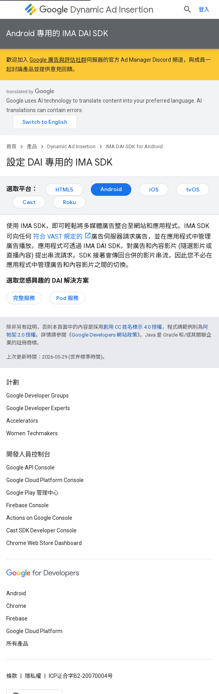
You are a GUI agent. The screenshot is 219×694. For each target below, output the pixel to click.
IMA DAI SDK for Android (134, 146)
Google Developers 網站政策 (104, 335)
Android (111, 189)
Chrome (16, 606)
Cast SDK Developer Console (41, 530)
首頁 (11, 146)
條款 (11, 676)
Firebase (17, 618)
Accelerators (22, 421)
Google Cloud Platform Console (45, 480)
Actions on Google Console (39, 518)
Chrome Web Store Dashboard (44, 543)
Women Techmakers (32, 433)
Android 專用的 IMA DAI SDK (57, 34)
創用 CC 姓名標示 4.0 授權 (132, 327)
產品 (32, 146)
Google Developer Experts (38, 408)
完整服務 (24, 298)
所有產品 (17, 644)
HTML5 (64, 189)
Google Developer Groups (37, 395)
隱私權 (33, 676)
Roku (69, 202)
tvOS (192, 189)
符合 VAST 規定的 (57, 236)
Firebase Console (27, 505)
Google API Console (30, 467)
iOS (153, 189)
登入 (204, 9)
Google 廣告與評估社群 (57, 60)
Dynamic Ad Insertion (96, 9)
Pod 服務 (67, 298)
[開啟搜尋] (187, 9)
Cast (28, 202)
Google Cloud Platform (34, 631)
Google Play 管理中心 (32, 493)
